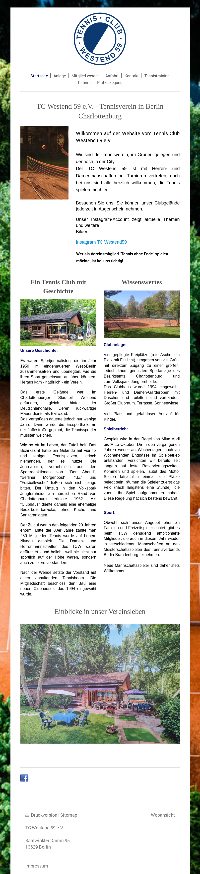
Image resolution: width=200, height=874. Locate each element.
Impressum (36, 866)
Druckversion (41, 815)
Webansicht (163, 815)
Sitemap (68, 815)
